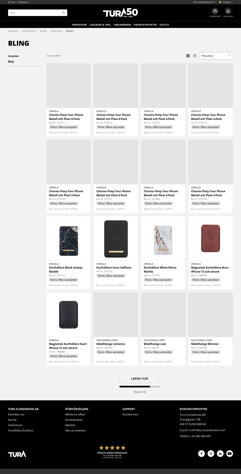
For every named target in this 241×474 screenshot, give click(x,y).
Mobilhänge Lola (155, 344)
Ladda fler (139, 378)
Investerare (23, 2)
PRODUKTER (29, 31)
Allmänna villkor (75, 414)
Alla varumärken (75, 430)
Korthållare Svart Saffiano (113, 267)
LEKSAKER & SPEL (100, 24)
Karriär (12, 420)
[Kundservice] (215, 13)
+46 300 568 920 (200, 436)
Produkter (79, 24)
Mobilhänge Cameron (110, 344)
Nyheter (70, 425)
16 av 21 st (140, 391)
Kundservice (130, 414)
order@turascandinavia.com (207, 430)
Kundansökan (74, 420)
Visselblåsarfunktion (21, 430)
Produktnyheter (145, 24)
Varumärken (122, 24)
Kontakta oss (16, 414)
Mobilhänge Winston (205, 344)
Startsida (13, 31)
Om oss (11, 2)
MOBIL (43, 31)
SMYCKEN (56, 31)
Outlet (164, 24)
